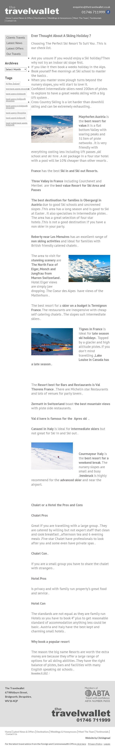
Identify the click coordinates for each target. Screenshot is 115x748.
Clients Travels (15, 37)
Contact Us (11, 20)
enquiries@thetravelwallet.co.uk (91, 7)
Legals (107, 744)
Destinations (40, 18)
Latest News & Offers (23, 18)
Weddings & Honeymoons (60, 18)
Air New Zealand (12, 84)
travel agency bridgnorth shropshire (16, 100)
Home (8, 18)
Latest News (14, 43)
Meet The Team (80, 18)
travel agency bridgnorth (16, 94)
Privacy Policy (95, 744)
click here (81, 743)
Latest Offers (15, 48)
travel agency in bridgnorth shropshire (17, 107)
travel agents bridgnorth (15, 118)
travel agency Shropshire (16, 113)
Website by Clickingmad (97, 737)
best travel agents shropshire (18, 89)
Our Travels (13, 54)
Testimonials (95, 18)
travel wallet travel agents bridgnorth (16, 124)
